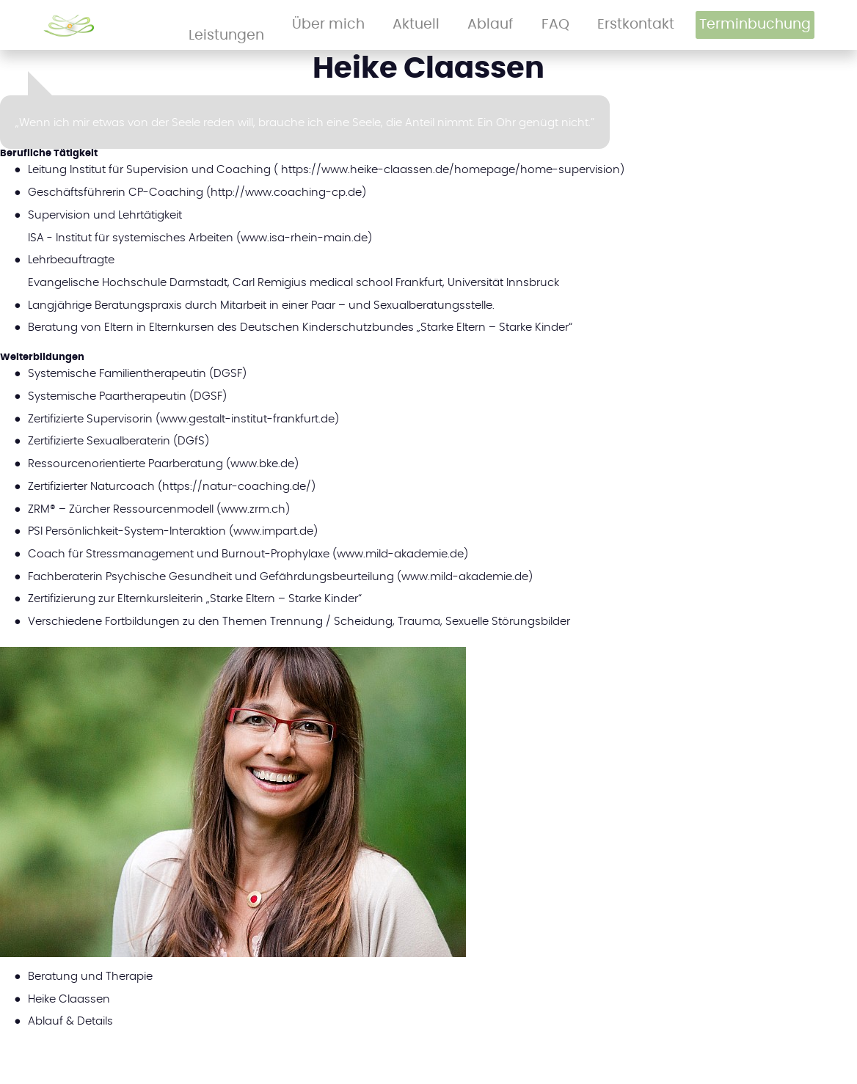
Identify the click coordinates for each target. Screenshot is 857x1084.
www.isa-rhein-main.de (304, 237)
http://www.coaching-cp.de (286, 191)
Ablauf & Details (70, 1020)
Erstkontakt (649, 24)
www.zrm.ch (253, 508)
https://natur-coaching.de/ (236, 486)
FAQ (598, 24)
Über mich (454, 24)
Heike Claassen (69, 998)
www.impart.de (273, 530)
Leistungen (386, 24)
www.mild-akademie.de (400, 553)
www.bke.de (262, 463)
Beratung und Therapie (90, 976)
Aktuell (510, 24)
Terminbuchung (752, 24)
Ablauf (557, 24)
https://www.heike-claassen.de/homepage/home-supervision (450, 169)
